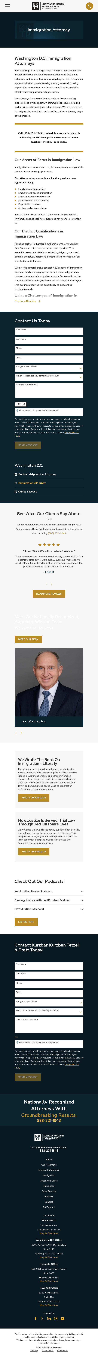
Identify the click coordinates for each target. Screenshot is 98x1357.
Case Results (49, 1192)
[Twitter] (42, 1319)
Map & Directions (49, 1234)
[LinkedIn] (49, 1319)
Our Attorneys (49, 1165)
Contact (49, 1202)
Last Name (21, 339)
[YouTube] (62, 1319)
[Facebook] (35, 1319)
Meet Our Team (28, 639)
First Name (21, 330)
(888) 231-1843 (57, 533)
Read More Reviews (49, 594)
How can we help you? (27, 385)
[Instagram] (55, 1319)
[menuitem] (50, 475)
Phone (19, 348)
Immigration (49, 1176)
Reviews (48, 1197)
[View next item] (51, 584)
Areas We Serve (49, 1181)
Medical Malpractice (48, 1170)
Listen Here (26, 922)
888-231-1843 (49, 1121)
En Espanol (49, 1208)
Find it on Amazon (34, 798)
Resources (49, 1186)
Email (18, 358)
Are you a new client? (26, 367)
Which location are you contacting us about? (37, 376)
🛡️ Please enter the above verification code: (37, 411)
